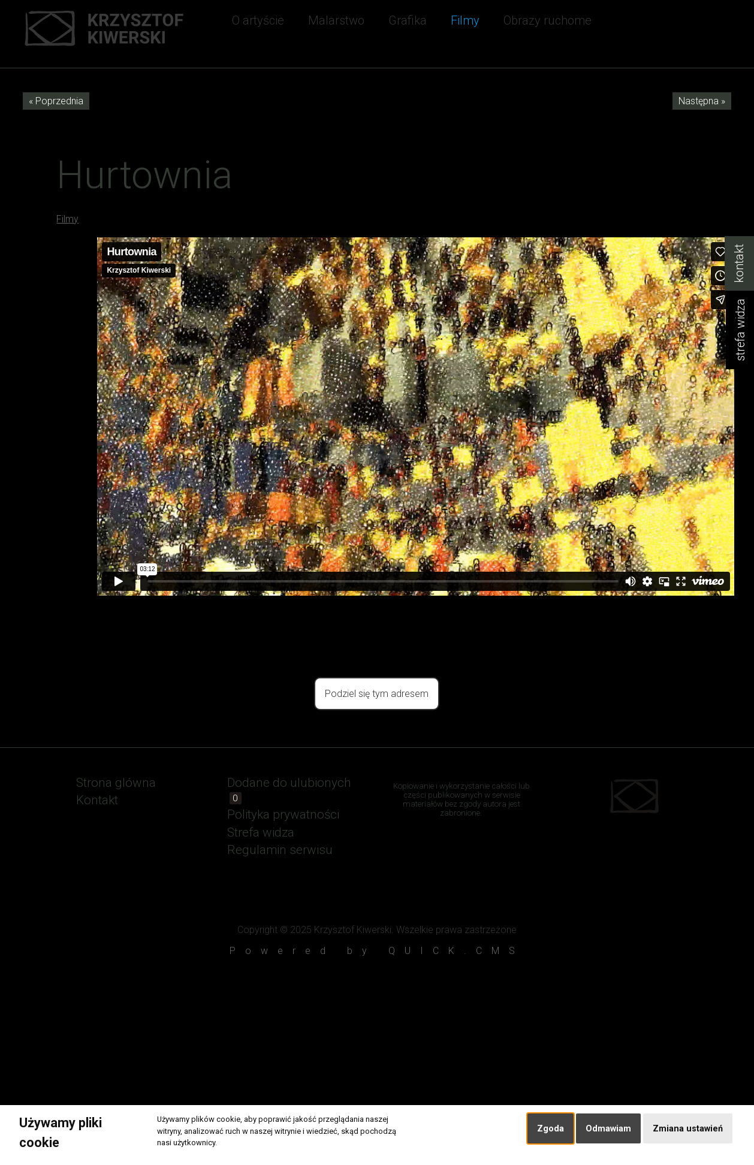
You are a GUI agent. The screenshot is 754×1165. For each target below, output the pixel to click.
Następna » (701, 101)
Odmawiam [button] (608, 1129)
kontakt (739, 263)
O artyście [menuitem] (258, 20)
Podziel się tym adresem (377, 693)
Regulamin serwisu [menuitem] (280, 850)
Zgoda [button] (550, 1129)
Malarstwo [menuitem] (336, 20)
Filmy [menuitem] (465, 20)
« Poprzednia (56, 101)
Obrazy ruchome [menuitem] (547, 20)
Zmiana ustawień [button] (688, 1129)
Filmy (67, 219)
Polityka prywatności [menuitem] (283, 814)
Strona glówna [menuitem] (116, 782)
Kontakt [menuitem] (97, 800)
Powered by (377, 950)
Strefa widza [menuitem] (260, 832)
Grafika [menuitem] (407, 20)
